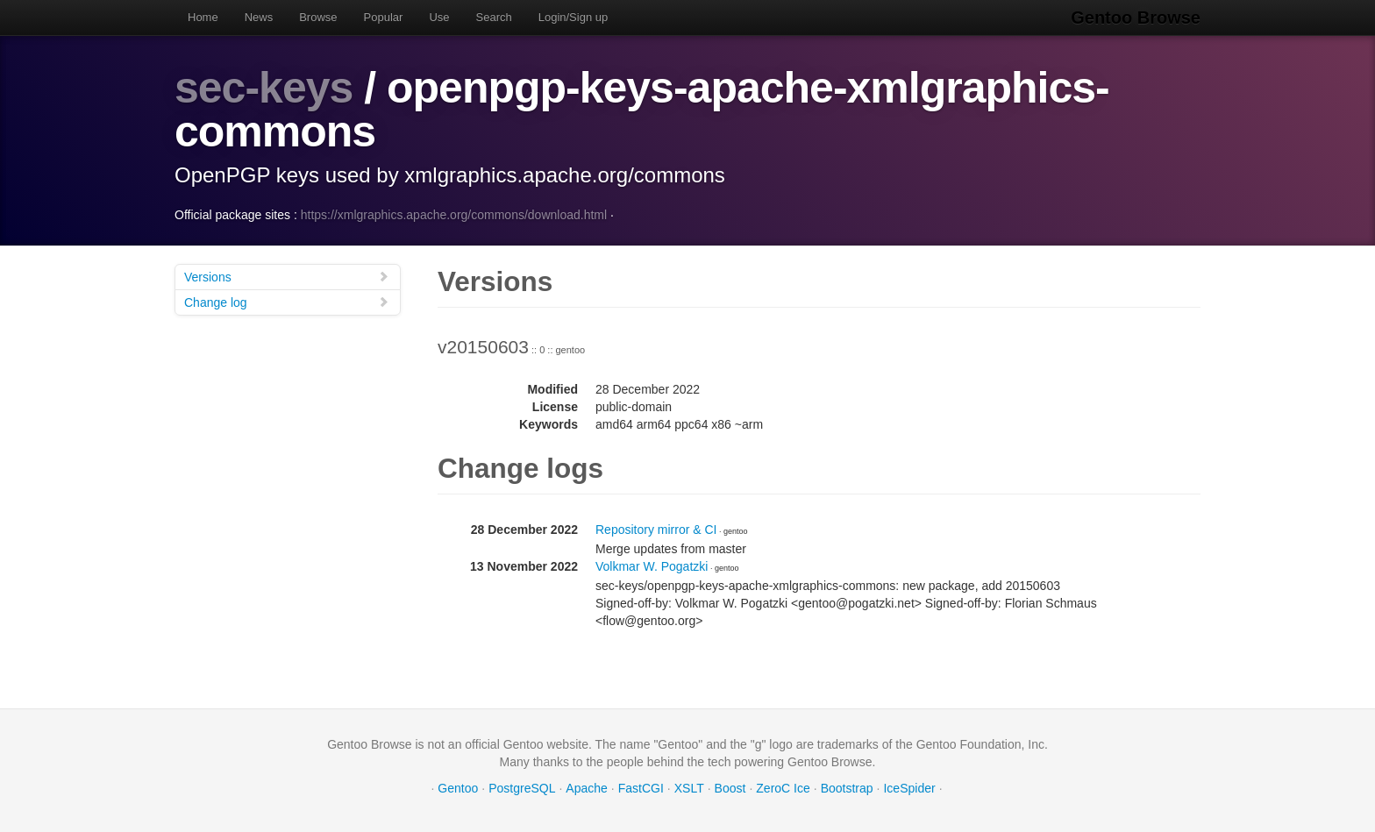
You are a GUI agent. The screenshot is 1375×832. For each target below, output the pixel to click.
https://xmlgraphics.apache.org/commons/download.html (454, 215)
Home (203, 17)
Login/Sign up (573, 17)
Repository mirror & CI (655, 530)
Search (494, 17)
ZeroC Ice (782, 788)
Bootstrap (847, 788)
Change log (286, 302)
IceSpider (909, 788)
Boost (730, 788)
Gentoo (458, 788)
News (259, 17)
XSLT (689, 788)
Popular (383, 17)
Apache (586, 788)
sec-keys (264, 87)
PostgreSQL (521, 788)
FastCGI (641, 788)
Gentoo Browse (1135, 17)
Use (439, 17)
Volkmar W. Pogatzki (651, 566)
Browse (318, 17)
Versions (286, 276)
